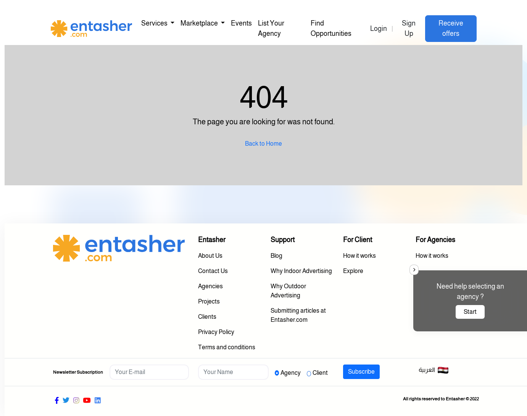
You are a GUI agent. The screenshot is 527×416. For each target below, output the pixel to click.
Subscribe (361, 371)
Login (378, 28)
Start (470, 311)
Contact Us (213, 271)
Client (320, 372)
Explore (353, 271)
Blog (276, 255)
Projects (209, 301)
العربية (434, 370)
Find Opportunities (331, 28)
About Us (210, 255)
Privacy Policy (216, 332)
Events (241, 23)
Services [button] (155, 23)
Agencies (210, 286)
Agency (290, 372)
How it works (359, 255)
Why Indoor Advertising (301, 271)
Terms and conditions (226, 347)
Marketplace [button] (200, 23)
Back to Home (263, 143)
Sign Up (409, 28)
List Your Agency (271, 28)
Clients (207, 316)
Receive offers (450, 28)
